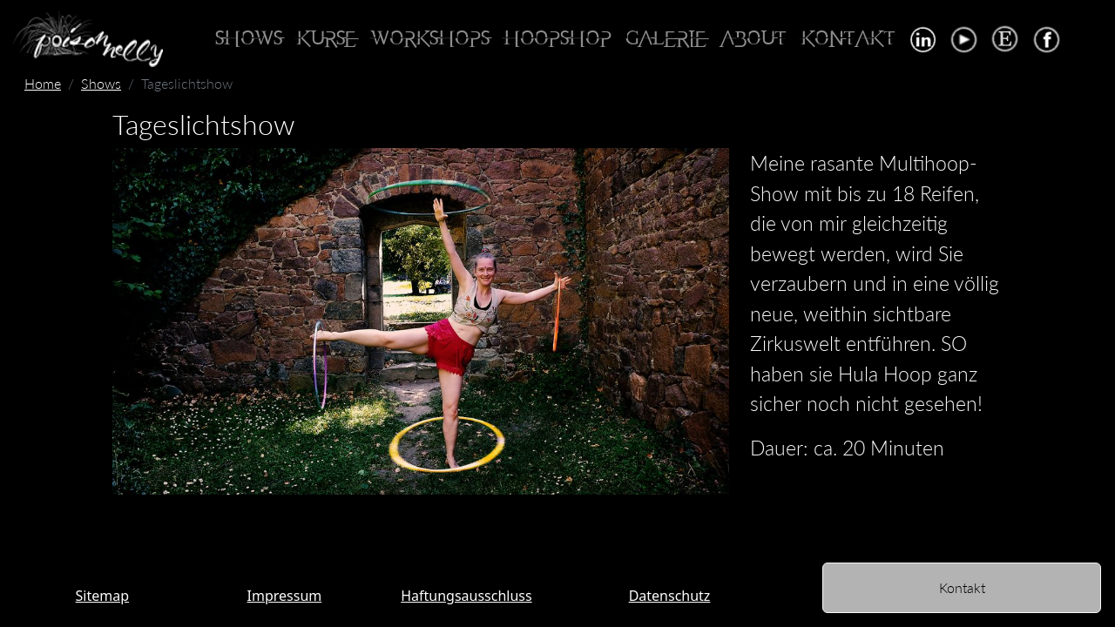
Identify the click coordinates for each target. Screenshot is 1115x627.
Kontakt (848, 39)
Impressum (284, 595)
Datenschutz (670, 595)
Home (42, 83)
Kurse (326, 39)
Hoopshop (557, 39)
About (753, 39)
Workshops (430, 39)
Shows (248, 39)
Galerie (665, 39)
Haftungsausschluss (466, 595)
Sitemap (103, 595)
